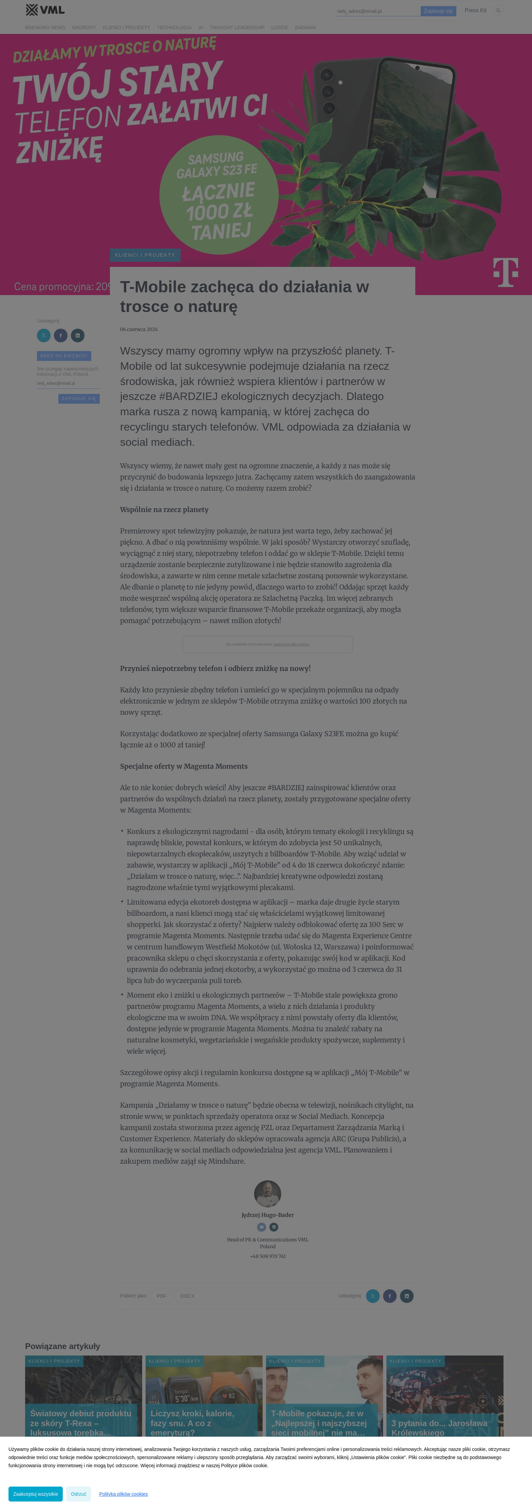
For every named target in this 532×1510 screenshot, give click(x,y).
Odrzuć (78, 1494)
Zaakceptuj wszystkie (35, 1494)
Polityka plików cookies (123, 1494)
